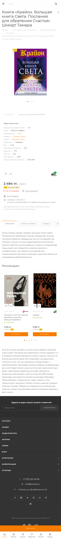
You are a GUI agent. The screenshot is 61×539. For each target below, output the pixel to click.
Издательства (9, 433)
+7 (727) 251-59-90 (31, 479)
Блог (4, 452)
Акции (5, 427)
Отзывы (46, 224)
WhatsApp (30, 503)
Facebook (21, 497)
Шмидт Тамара (19, 136)
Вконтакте (15, 497)
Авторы (6, 439)
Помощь (6, 470)
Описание (9, 224)
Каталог (6, 421)
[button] (24, 340)
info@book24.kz (32, 484)
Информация (9, 464)
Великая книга (18, 139)
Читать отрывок (28, 224)
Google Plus (46, 497)
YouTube (39, 497)
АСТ (20, 133)
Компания (7, 458)
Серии (5, 446)
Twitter (27, 497)
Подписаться (49, 408)
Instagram (33, 497)
